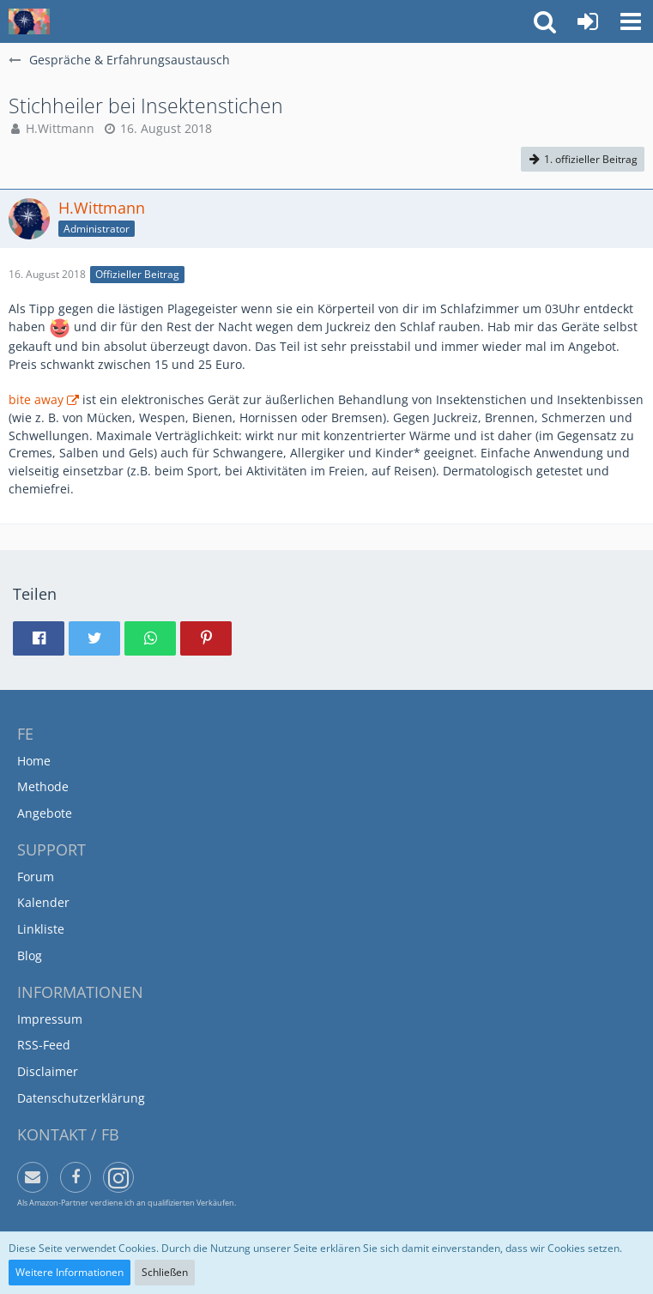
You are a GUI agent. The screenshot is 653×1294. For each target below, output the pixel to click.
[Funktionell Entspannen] (29, 21)
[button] (631, 21)
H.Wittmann (60, 128)
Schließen (165, 1272)
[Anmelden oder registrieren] (588, 21)
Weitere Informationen (69, 1272)
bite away (36, 399)
